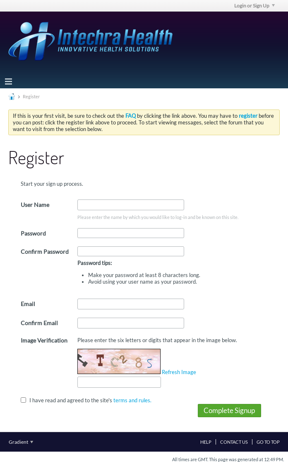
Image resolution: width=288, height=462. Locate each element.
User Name (35, 204)
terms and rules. (132, 399)
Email (28, 303)
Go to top (268, 442)
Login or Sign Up (254, 5)
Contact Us (234, 442)
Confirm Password (45, 251)
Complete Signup (229, 410)
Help (205, 442)
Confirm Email (39, 322)
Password (33, 233)
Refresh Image (179, 372)
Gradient (21, 442)
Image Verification (44, 340)
